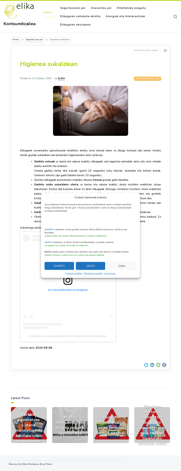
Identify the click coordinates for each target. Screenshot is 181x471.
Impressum (110, 273)
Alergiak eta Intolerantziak (125, 16)
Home (16, 39)
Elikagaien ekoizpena (75, 25)
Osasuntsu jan (101, 8)
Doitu (121, 266)
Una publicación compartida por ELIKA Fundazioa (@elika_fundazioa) (68, 336)
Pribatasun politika (93, 273)
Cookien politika (74, 273)
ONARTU (59, 266)
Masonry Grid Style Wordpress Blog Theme (30, 464)
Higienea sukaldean (49, 64)
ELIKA (61, 78)
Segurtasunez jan (72, 8)
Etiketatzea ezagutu (131, 8)
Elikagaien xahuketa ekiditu (80, 16)
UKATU (90, 266)
